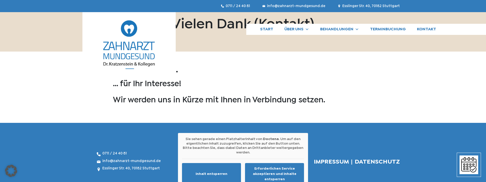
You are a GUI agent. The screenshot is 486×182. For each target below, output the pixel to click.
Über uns (296, 29)
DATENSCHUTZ (377, 162)
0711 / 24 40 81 (238, 6)
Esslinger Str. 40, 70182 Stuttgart (371, 6)
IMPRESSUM (331, 162)
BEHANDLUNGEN (339, 29)
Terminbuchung (388, 29)
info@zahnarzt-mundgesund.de (296, 6)
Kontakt (426, 29)
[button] (11, 171)
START (266, 29)
